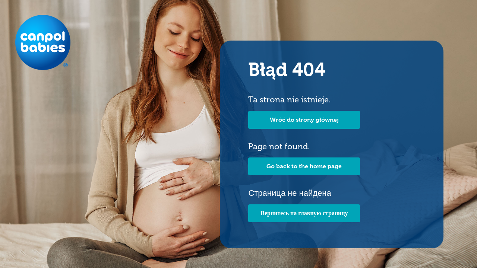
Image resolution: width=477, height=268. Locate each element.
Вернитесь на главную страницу (304, 213)
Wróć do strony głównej (304, 119)
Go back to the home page (304, 166)
